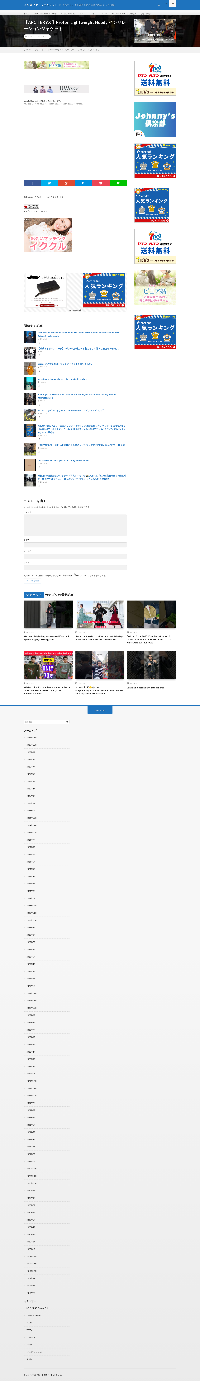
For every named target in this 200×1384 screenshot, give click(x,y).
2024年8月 (31, 856)
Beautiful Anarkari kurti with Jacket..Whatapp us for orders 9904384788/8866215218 (93, 643)
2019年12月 (31, 1260)
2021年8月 (31, 1116)
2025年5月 (31, 791)
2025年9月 (31, 762)
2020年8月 (31, 1202)
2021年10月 (31, 1101)
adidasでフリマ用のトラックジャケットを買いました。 (65, 367)
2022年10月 (31, 1015)
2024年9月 (31, 849)
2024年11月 (31, 834)
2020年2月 (31, 1246)
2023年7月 (31, 950)
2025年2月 (31, 812)
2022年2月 (31, 1072)
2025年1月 (31, 820)
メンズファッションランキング (35, 214)
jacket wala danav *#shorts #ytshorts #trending (62, 382)
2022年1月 (31, 1080)
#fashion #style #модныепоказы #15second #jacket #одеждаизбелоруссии (48, 641)
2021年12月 (31, 1087)
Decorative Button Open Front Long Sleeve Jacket (63, 463)
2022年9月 (31, 1022)
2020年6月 (31, 1217)
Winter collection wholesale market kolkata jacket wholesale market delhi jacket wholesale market (46, 696)
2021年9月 (31, 1109)
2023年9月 (31, 935)
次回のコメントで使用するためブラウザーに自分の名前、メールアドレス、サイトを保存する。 (65, 579)
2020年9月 (31, 1195)
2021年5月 (31, 1137)
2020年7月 (31, 1210)
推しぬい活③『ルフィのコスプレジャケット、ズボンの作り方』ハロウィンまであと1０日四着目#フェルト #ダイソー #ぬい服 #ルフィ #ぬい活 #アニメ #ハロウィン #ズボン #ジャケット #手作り (81, 432)
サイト (27, 566)
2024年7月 (31, 863)
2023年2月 (31, 986)
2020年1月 (31, 1253)
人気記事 (145, 14)
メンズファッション (73, 14)
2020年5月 (31, 1224)
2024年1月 (31, 906)
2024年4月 (31, 885)
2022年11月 (31, 1007)
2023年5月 (31, 964)
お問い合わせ (159, 14)
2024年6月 (31, 870)
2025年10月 (31, 755)
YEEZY (114, 14)
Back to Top (100, 720)
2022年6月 (31, 1044)
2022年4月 (31, 1058)
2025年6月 (31, 784)
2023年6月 (31, 957)
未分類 (29, 1362)
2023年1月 (31, 993)
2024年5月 (31, 877)
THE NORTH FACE (129, 14)
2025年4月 (31, 798)
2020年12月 (31, 1174)
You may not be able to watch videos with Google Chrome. (53, 107)
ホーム (27, 14)
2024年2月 (31, 899)
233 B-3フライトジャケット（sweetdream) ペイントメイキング (71, 413)
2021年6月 (31, 1130)
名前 (26, 543)
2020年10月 (31, 1188)
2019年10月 (31, 1275)
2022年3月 (31, 1065)
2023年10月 (31, 928)
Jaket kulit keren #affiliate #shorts (148, 692)
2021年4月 (31, 1145)
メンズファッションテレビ (51, 1378)
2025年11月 (31, 747)
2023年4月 (31, 971)
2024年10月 (31, 841)
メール (27, 554)
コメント (27, 515)
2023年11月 (31, 921)
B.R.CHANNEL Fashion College (47, 14)
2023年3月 (31, 979)
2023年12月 (31, 914)
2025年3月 (31, 805)
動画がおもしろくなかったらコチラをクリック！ (43, 200)
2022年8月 (31, 1029)
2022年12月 (31, 1000)
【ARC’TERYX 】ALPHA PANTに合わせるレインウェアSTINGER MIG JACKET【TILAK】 (82, 448)
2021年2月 (31, 1159)
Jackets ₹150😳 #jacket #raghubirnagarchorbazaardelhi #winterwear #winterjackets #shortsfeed (94, 698)
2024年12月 (31, 827)
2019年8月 (31, 1289)
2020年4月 (31, 1231)
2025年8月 (31, 769)
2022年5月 (31, 1051)
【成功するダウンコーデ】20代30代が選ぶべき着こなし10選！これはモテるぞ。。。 (80, 351)
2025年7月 (31, 776)
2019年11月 (31, 1267)
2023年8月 (31, 942)
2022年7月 (31, 1036)
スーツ (89, 14)
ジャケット (101, 14)
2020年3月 (31, 1239)
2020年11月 (31, 1181)
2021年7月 (31, 1123)
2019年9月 (31, 1282)
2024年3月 (31, 892)
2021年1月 (31, 1166)
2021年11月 (31, 1094)
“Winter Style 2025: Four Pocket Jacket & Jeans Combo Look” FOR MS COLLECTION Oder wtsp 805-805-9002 (151, 643)
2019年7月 (31, 1296)
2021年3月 (31, 1152)
